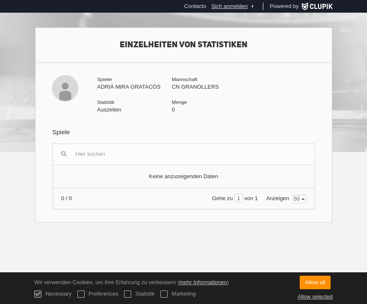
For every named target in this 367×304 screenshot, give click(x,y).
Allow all (315, 282)
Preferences (98, 294)
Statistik (139, 294)
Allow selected (315, 296)
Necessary (53, 294)
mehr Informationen (203, 282)
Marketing (178, 294)
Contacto (195, 6)
